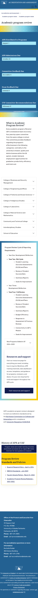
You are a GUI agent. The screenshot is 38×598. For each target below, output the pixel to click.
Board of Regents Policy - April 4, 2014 (20, 467)
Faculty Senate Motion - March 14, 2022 (21, 475)
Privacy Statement (19, 587)
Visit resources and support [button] (19, 391)
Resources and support (19, 357)
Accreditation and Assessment (23, 2)
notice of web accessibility (22, 585)
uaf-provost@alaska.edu (17, 536)
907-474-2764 (15, 553)
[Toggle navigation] (32, 7)
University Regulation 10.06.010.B (18, 422)
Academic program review (9, 16)
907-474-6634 (15, 534)
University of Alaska (9, 573)
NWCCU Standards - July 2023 (17, 471)
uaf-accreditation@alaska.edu (20, 556)
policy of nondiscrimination (18, 578)
